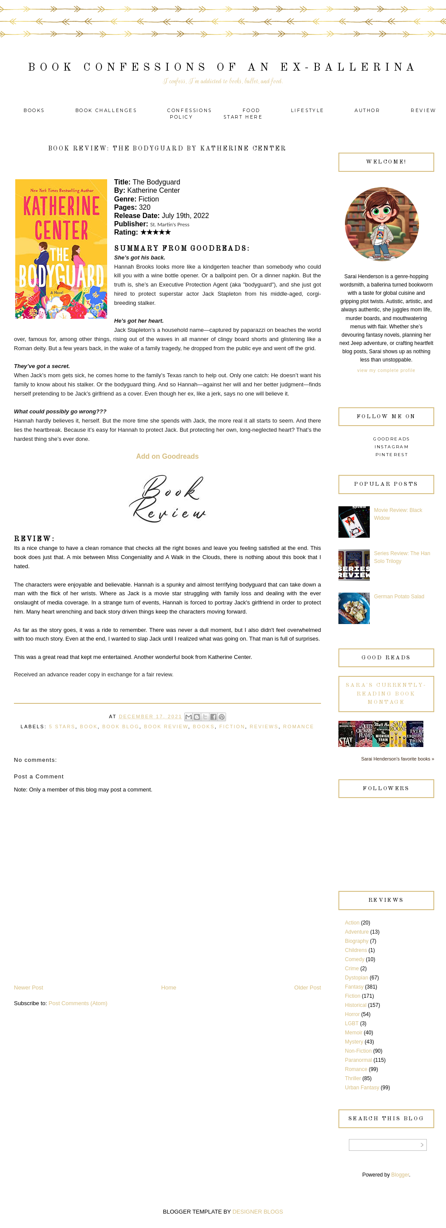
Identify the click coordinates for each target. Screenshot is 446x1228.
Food (251, 110)
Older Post (307, 987)
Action (352, 923)
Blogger (400, 1175)
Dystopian (356, 978)
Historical (355, 1005)
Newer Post (28, 987)
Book (89, 726)
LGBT (351, 1023)
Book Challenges (106, 110)
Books (34, 110)
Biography (356, 941)
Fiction (232, 726)
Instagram (392, 446)
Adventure (357, 932)
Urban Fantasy (362, 1088)
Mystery (354, 1042)
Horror (352, 1014)
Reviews (264, 726)
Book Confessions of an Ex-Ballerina (223, 67)
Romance (298, 726)
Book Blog (120, 726)
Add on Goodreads (167, 456)
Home (168, 987)
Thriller (353, 1078)
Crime (352, 968)
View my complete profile (386, 370)
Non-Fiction (358, 1051)
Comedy (355, 959)
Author (368, 110)
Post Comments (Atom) (78, 1003)
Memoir (353, 1033)
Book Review (166, 726)
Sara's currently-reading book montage (386, 693)
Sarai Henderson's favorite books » (397, 758)
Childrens (356, 950)
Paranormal (358, 1060)
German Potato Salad (399, 597)
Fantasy (354, 987)
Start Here (243, 117)
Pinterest (392, 454)
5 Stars (62, 726)
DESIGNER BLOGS (258, 1211)
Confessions (189, 110)
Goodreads (391, 439)
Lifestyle (309, 110)
